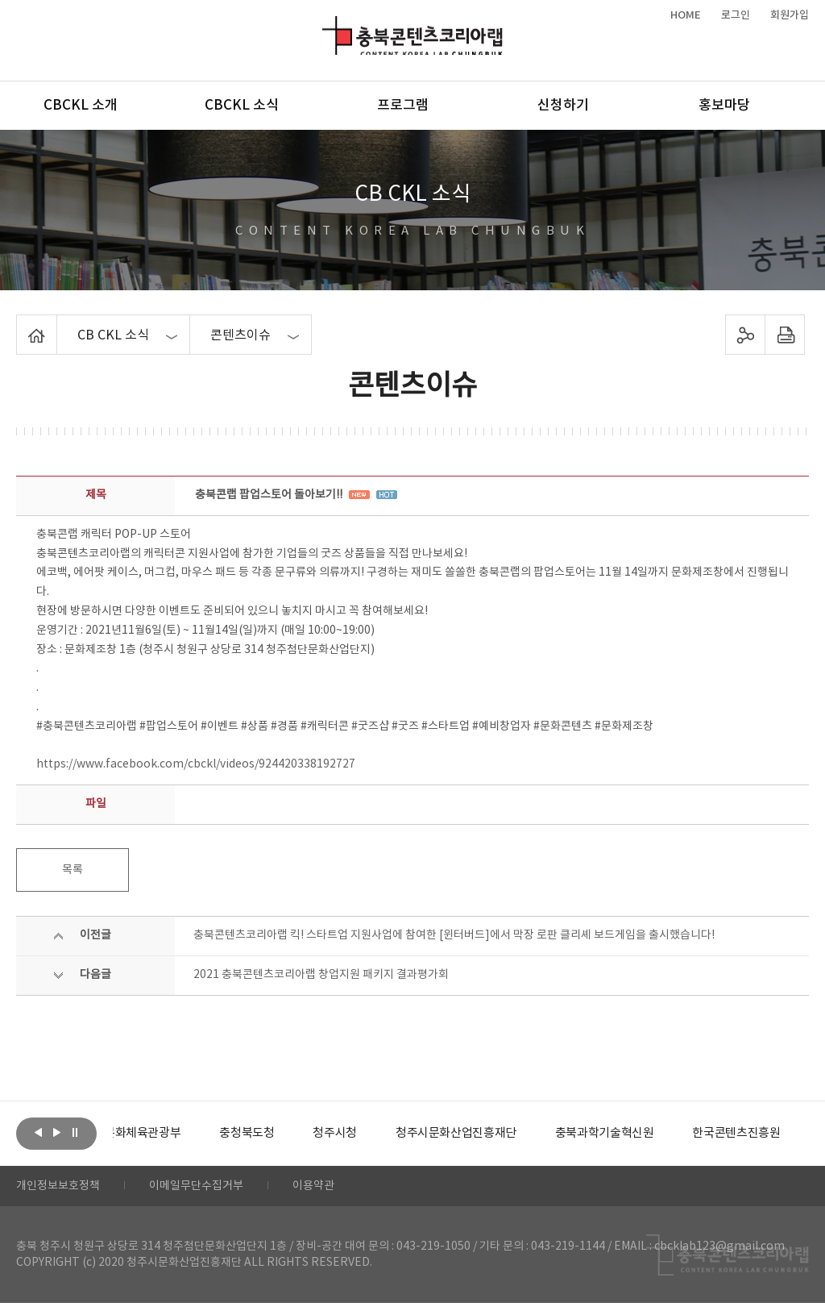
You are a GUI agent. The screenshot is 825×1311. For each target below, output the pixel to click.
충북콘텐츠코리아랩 (326, 25)
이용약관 (344, 1190)
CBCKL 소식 (242, 106)
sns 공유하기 (745, 334)
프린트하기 (784, 334)
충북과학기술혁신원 (657, 1133)
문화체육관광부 (173, 1133)
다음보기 (56, 1132)
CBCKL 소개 (81, 106)
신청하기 (563, 106)
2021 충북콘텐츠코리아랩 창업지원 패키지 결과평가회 (321, 974)
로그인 (735, 15)
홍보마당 (724, 106)
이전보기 (38, 1132)
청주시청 (373, 1133)
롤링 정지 (75, 1132)
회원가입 (789, 15)
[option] (173, 1133)
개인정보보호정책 (64, 1190)
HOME (685, 15)
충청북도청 (282, 1133)
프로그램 (403, 106)
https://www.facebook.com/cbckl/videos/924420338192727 (195, 764)
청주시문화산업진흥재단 (501, 1133)
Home (20, 324)
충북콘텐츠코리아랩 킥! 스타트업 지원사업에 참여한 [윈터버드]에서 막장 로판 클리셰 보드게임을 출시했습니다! (454, 935)
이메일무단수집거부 (216, 1190)
